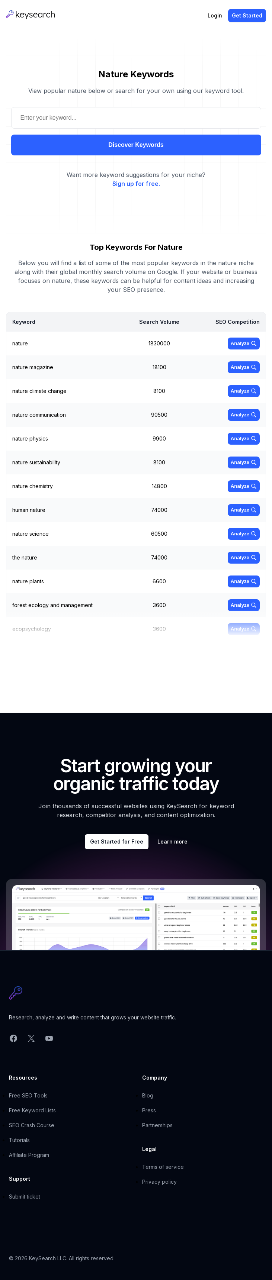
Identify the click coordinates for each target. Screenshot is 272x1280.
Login (215, 15)
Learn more (172, 841)
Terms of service (163, 1167)
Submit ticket (24, 1196)
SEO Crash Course (31, 1125)
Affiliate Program (29, 1155)
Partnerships (157, 1125)
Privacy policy (159, 1182)
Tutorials (19, 1140)
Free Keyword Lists (32, 1110)
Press (149, 1110)
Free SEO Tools (28, 1095)
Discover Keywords (136, 145)
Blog (147, 1095)
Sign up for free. (136, 183)
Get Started (247, 15)
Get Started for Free (116, 841)
